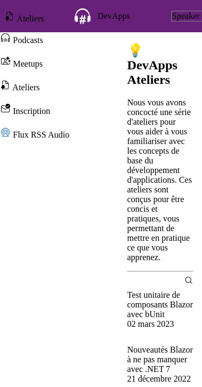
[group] (160, 314)
